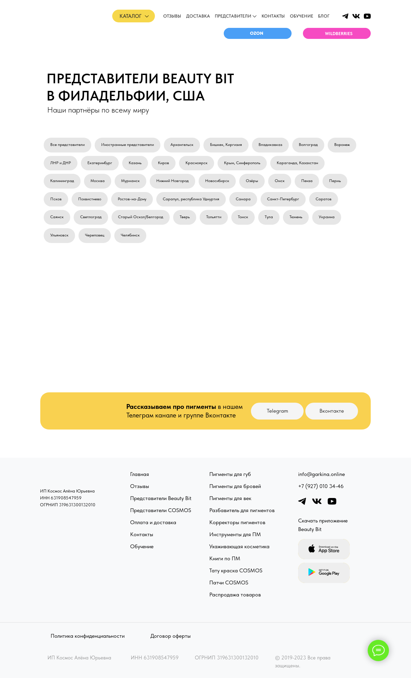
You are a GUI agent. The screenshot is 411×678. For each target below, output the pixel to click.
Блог (323, 16)
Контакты (273, 16)
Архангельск (181, 144)
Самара (243, 199)
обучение (301, 16)
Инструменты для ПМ (235, 534)
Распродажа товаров (235, 594)
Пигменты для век (230, 498)
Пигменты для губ (230, 474)
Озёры (252, 180)
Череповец (94, 235)
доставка (198, 16)
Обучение (142, 546)
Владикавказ (270, 144)
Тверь (185, 216)
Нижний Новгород (172, 180)
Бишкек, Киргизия (226, 144)
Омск (280, 180)
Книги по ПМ (224, 558)
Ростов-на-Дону (132, 199)
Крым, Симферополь (242, 162)
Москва (98, 180)
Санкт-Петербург (283, 199)
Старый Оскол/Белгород (140, 216)
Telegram (277, 410)
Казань (135, 162)
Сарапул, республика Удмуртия (191, 199)
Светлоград (91, 216)
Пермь (335, 180)
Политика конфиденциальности (88, 636)
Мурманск (130, 180)
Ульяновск (59, 235)
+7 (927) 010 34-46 (321, 486)
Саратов (323, 199)
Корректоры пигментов (237, 522)
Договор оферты (170, 636)
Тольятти (213, 216)
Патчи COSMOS (228, 582)
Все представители (67, 144)
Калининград (62, 180)
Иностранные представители (127, 144)
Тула (269, 216)
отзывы (172, 16)
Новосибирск (217, 180)
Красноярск (197, 162)
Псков (56, 199)
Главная (139, 474)
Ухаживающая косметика (239, 546)
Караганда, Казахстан (297, 162)
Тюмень (295, 216)
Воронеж (342, 144)
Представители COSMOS (160, 510)
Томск (243, 216)
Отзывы (139, 486)
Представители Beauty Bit (160, 498)
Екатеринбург (99, 162)
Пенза (307, 180)
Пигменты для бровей (235, 486)
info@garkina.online (321, 474)
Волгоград (308, 144)
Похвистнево (89, 199)
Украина (327, 216)
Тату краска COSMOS (235, 570)
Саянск (57, 216)
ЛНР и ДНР (60, 162)
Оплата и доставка (153, 522)
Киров (163, 162)
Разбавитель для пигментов (242, 510)
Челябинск (130, 235)
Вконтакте (331, 410)
